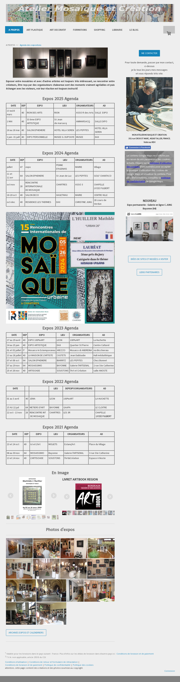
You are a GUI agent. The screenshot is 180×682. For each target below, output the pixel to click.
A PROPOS (14, 29)
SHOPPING (99, 29)
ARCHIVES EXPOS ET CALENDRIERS (26, 632)
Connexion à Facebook (138, 147)
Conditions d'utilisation (16, 662)
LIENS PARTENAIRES (149, 272)
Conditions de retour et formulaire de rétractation (53, 662)
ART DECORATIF (58, 29)
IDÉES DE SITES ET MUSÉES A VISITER (149, 259)
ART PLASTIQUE (35, 29)
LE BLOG (133, 29)
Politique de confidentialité (57, 665)
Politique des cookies (83, 665)
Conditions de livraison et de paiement (135, 653)
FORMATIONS (80, 29)
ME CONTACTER (149, 53)
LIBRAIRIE (117, 29)
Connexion (169, 671)
